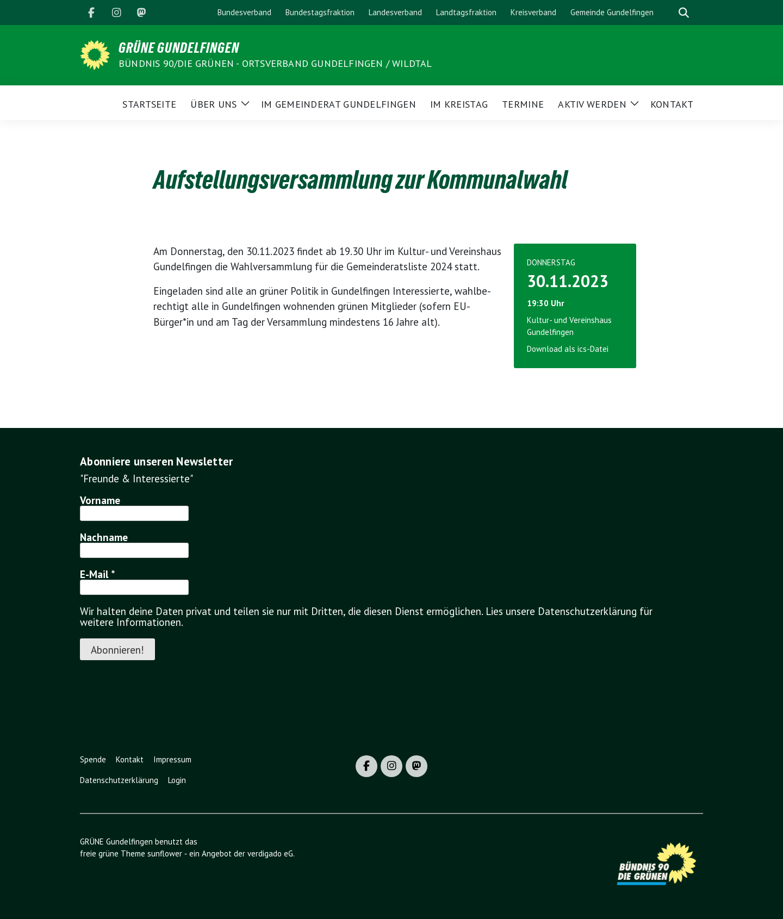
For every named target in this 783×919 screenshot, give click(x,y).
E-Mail (97, 574)
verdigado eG (270, 853)
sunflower (164, 853)
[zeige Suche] (683, 12)
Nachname (104, 537)
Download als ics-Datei (567, 349)
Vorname (100, 500)
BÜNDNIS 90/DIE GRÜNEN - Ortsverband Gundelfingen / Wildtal (275, 63)
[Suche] (668, 12)
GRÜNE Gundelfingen (179, 48)
